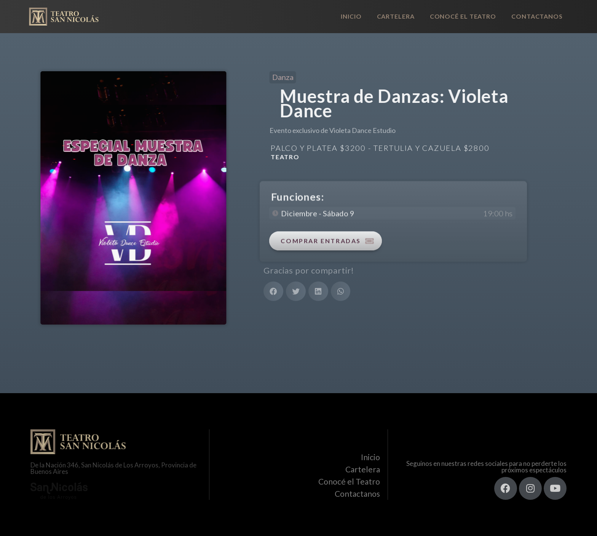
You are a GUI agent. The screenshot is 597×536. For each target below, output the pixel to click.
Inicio (351, 16)
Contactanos (537, 16)
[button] (273, 291)
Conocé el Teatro (463, 16)
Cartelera (396, 16)
